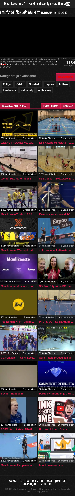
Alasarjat (29, 484)
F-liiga (7, 84)
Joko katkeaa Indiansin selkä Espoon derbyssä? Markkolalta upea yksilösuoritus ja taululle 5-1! (57, 250)
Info (43, 484)
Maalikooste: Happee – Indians (19, 465)
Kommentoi (65, 77)
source (3, 64)
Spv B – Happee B (12, 393)
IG (50, 484)
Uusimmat (68, 106)
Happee (49, 84)
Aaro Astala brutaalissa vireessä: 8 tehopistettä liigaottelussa (57, 357)
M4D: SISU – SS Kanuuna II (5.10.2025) (57, 321)
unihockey (44, 90)
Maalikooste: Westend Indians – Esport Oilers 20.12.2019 (19, 250)
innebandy (9, 90)
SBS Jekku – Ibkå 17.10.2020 (56, 178)
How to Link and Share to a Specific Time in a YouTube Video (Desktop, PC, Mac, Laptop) (57, 429)
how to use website (51, 465)
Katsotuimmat (50, 106)
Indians (63, 84)
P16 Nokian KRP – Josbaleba (19, 321)
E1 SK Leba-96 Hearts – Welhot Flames (57, 142)
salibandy (27, 90)
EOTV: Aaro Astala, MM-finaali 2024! (19, 429)
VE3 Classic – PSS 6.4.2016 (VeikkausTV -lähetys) (19, 357)
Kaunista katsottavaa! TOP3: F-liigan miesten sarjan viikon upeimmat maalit (57, 214)
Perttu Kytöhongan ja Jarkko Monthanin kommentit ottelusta (57, 393)
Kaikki (8, 64)
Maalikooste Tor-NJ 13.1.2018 (19, 214)
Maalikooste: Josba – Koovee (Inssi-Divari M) (19, 286)
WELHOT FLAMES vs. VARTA (19, 142)
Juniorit (61, 481)
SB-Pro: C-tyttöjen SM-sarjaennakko (57, 286)
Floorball (34, 84)
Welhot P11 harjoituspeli (16, 178)
